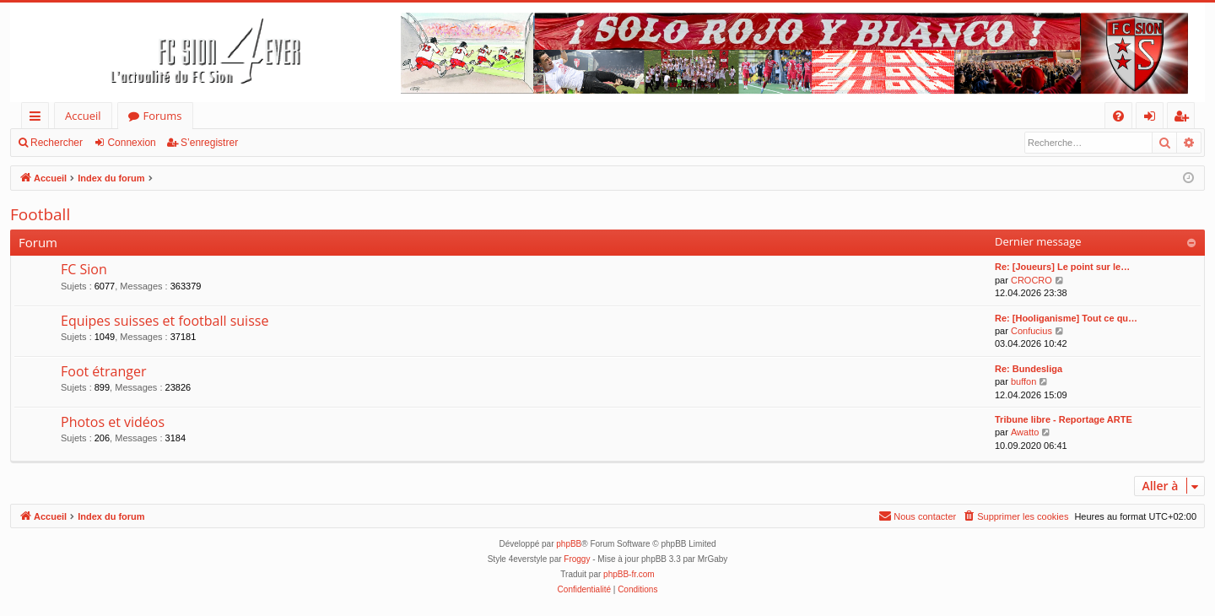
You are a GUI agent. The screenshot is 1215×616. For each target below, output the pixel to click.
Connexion (131, 143)
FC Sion (84, 269)
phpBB (568, 543)
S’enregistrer (209, 143)
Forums (162, 115)
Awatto (1025, 432)
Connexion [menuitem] (1153, 118)
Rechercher (56, 143)
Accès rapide (38, 118)
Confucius (1031, 331)
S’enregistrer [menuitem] (1184, 118)
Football (40, 214)
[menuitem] (1118, 116)
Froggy (577, 559)
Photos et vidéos (113, 422)
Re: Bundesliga (1028, 369)
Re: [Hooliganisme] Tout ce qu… (1066, 318)
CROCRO (1031, 280)
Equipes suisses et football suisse (164, 320)
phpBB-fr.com (629, 574)
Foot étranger (104, 371)
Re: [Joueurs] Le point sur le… (1062, 267)
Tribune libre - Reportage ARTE (1063, 419)
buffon (1023, 381)
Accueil (83, 115)
